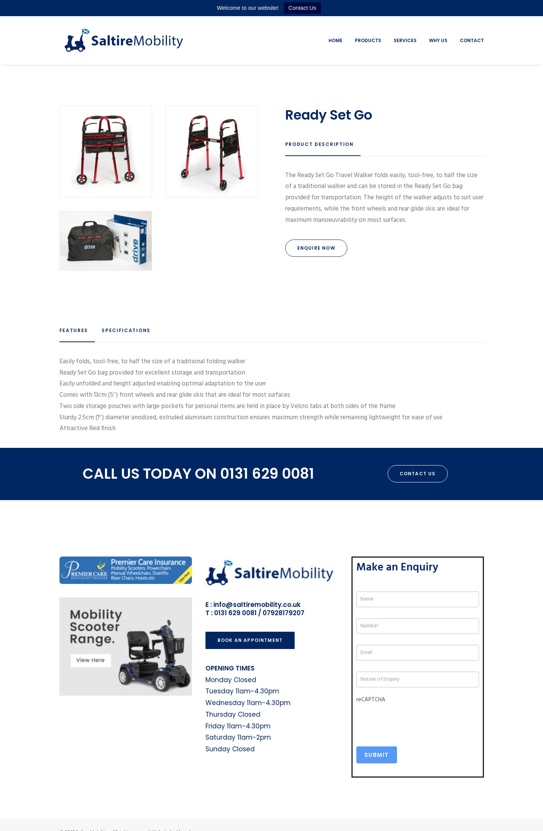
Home (335, 40)
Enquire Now (316, 248)
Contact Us (302, 8)
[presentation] (413, 720)
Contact (472, 40)
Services (405, 40)
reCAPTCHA (370, 699)
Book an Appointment (250, 640)
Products (368, 40)
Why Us (438, 40)
